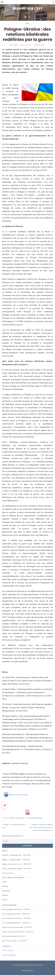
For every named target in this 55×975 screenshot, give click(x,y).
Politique (5, 895)
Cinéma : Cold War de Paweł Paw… (13, 932)
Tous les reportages (9, 955)
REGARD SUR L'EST (27, 8)
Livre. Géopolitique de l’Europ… (12, 909)
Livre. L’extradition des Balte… (12, 914)
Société (4, 900)
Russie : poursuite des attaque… (12, 869)
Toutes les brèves (7, 873)
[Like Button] (4, 805)
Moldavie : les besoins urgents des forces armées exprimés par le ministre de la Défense (41, 827)
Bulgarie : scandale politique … (12, 860)
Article (12, 818)
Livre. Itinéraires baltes (9, 936)
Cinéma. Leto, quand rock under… (13, 927)
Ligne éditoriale (31, 965)
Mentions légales (27, 971)
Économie (5, 886)
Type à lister (20, 818)
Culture (4, 882)
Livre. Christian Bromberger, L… (12, 923)
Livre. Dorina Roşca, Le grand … (12, 918)
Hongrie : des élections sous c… (12, 864)
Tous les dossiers (8, 950)
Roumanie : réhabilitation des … (12, 855)
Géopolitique (37, 818)
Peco (27, 24)
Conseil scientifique (18, 965)
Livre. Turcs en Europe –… (10, 941)
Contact (40, 965)
